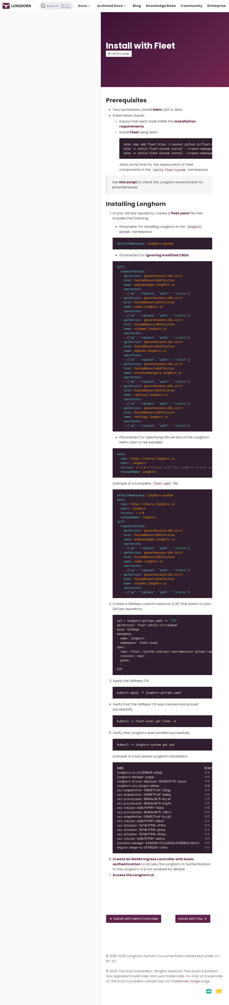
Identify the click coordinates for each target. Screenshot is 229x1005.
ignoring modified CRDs (167, 255)
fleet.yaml (180, 213)
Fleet (134, 132)
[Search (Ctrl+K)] (56, 6)
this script (128, 182)
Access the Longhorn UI (133, 875)
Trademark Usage (185, 981)
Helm (157, 109)
